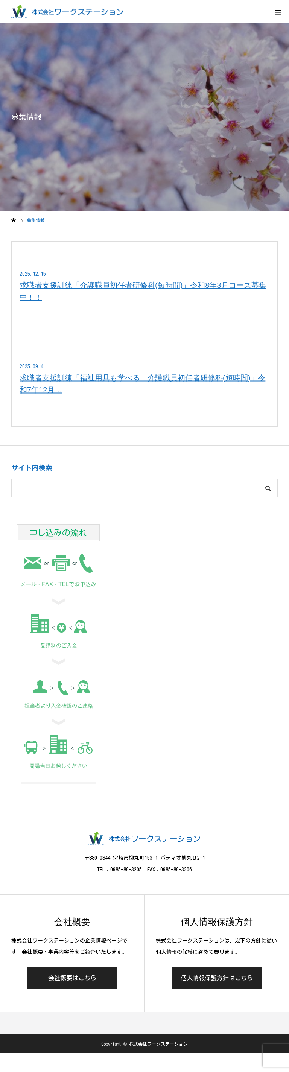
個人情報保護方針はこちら (217, 978)
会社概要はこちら (72, 978)
